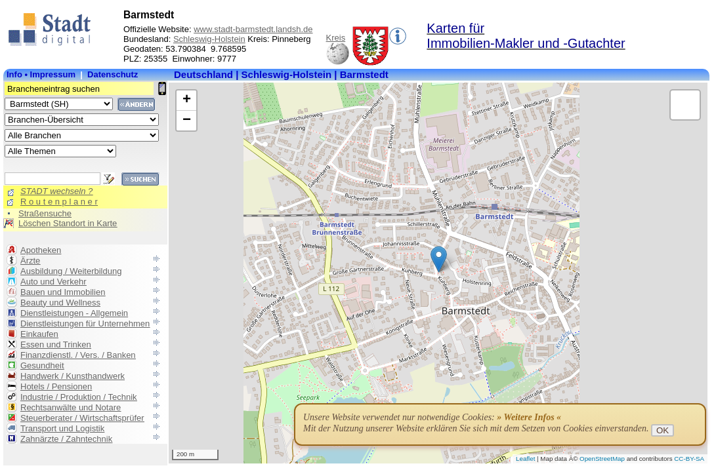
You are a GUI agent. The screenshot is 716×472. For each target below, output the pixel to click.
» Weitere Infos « (529, 417)
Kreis (336, 38)
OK (662, 430)
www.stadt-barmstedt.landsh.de (253, 29)
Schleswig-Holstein (209, 39)
